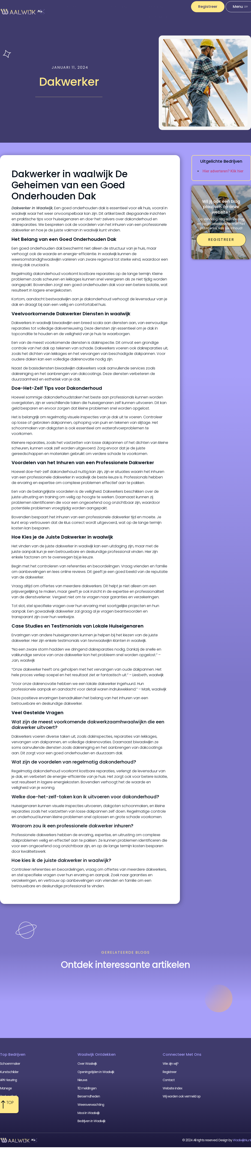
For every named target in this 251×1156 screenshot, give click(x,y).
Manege (6, 1088)
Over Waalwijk (87, 1063)
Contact (169, 1080)
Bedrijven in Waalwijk (91, 1121)
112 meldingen (155, 6)
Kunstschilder (9, 1072)
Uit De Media (158, 16)
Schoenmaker (10, 1063)
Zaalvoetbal (8, 1096)
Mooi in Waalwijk (89, 1113)
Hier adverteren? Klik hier (223, 171)
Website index (172, 1088)
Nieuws (70, 6)
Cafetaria (6, 1104)
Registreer (169, 1072)
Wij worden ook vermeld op (181, 1096)
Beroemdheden (89, 1096)
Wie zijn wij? (170, 1063)
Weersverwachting (110, 6)
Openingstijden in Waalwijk (96, 1072)
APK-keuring (8, 1080)
